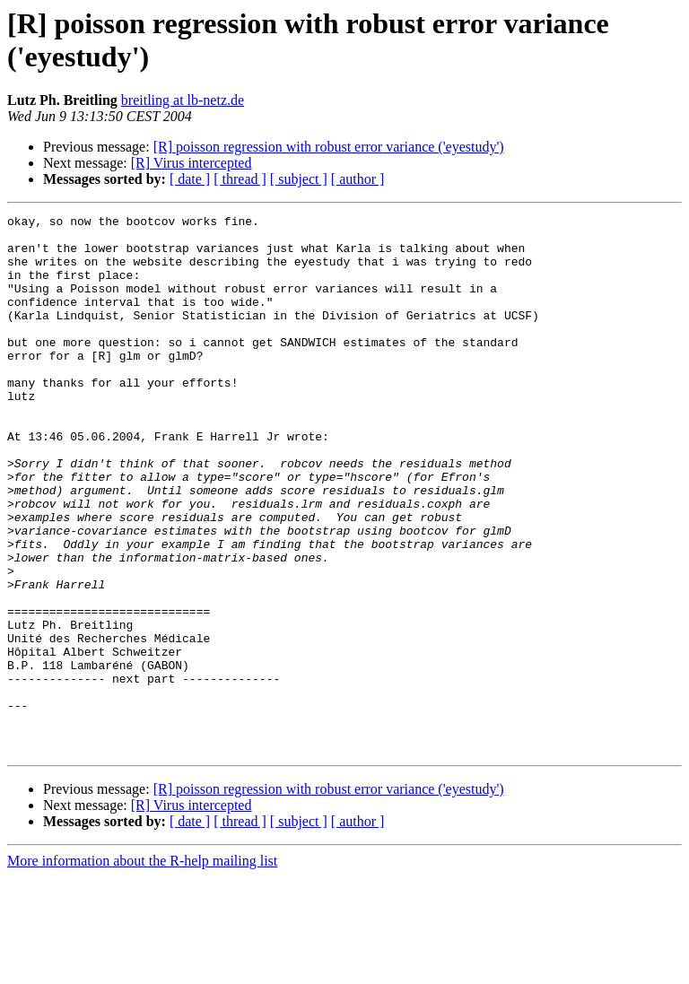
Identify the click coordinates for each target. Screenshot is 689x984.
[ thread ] (240, 179)
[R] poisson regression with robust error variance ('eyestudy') (328, 146)
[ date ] (190, 179)
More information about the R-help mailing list (142, 968)
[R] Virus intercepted (191, 162)
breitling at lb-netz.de (182, 100)
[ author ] (358, 179)
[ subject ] (298, 179)
